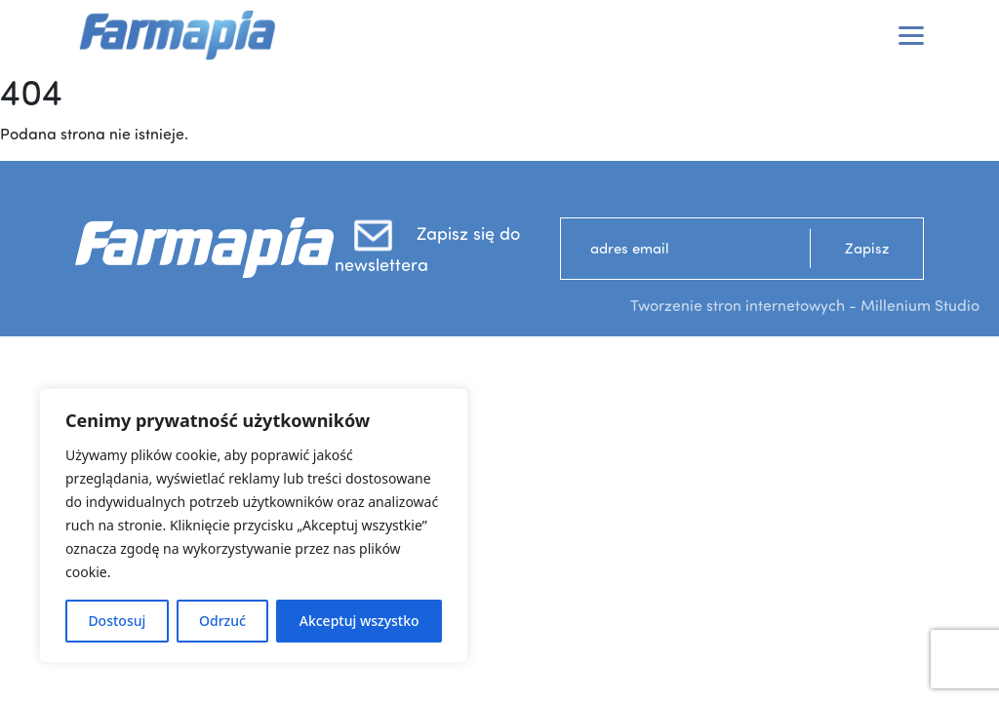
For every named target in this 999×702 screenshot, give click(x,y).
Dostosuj (116, 620)
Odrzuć (222, 620)
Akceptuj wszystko (360, 620)
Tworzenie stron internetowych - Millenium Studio (804, 305)
